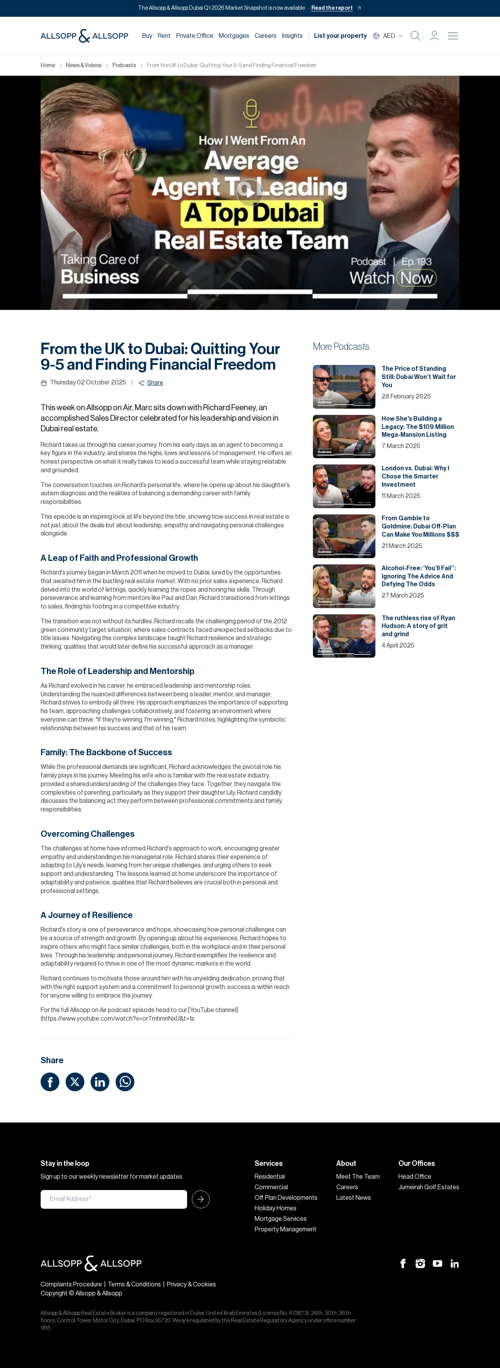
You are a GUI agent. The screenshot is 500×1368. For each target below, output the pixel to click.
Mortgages (234, 36)
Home (48, 65)
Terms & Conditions (134, 1284)
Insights (292, 36)
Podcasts (124, 65)
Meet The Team (358, 1177)
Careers (266, 36)
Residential (270, 1177)
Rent (164, 36)
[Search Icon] (415, 36)
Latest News (353, 1198)
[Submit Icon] (198, 1199)
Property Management (285, 1229)
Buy (147, 36)
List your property (340, 36)
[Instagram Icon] (420, 1263)
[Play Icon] (250, 192)
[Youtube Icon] (437, 1263)
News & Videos (84, 65)
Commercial (271, 1187)
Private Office (194, 36)
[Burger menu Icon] (453, 36)
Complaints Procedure (71, 1284)
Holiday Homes (275, 1208)
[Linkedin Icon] (454, 1263)
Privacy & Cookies (191, 1284)
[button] (434, 36)
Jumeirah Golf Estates (428, 1187)
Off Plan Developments (286, 1198)
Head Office (414, 1177)
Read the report (332, 8)
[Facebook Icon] (403, 1263)
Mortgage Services (281, 1219)
